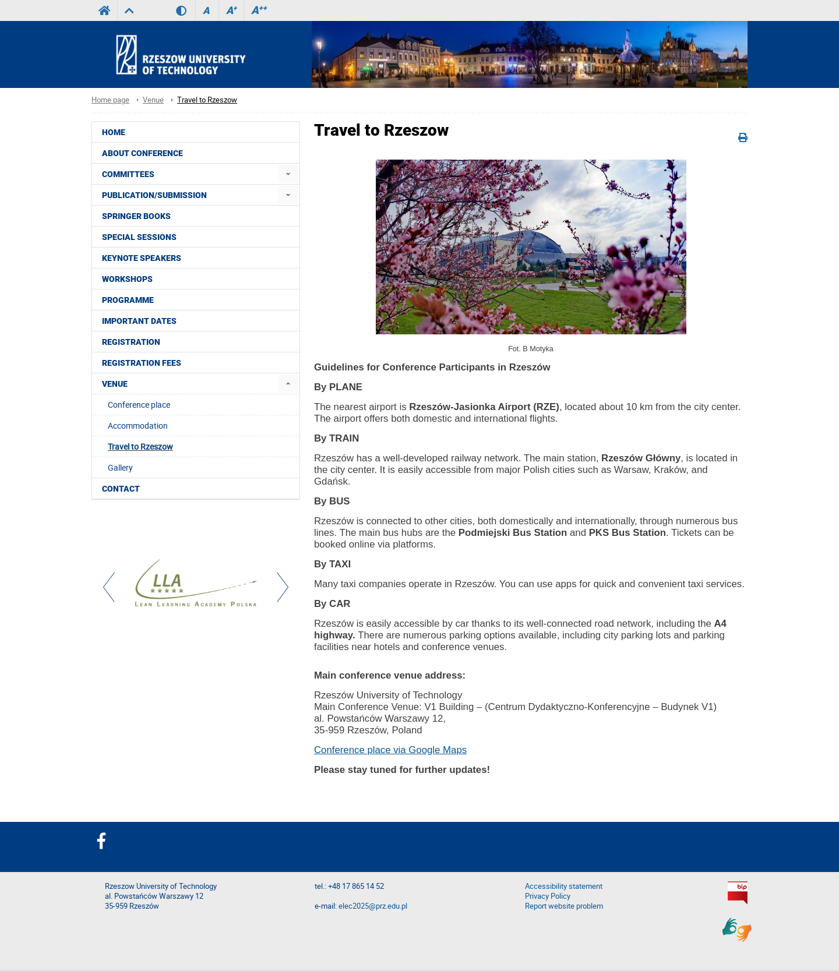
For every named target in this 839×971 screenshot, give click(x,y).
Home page (110, 100)
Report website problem (564, 906)
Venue (153, 100)
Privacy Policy (547, 896)
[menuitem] (288, 174)
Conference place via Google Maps (390, 749)
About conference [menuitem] (142, 153)
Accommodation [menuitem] (138, 425)
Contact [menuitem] (121, 488)
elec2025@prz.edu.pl (373, 906)
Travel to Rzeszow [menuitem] (140, 446)
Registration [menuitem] (131, 342)
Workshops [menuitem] (127, 279)
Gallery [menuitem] (120, 467)
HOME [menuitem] (113, 132)
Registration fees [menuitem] (141, 363)
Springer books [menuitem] (136, 216)
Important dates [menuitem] (139, 321)
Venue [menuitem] (115, 384)
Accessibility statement (563, 886)
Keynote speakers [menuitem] (141, 258)
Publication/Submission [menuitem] (154, 195)
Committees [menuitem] (128, 174)
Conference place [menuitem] (139, 404)
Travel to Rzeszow (207, 100)
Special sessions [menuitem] (139, 237)
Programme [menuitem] (128, 300)
